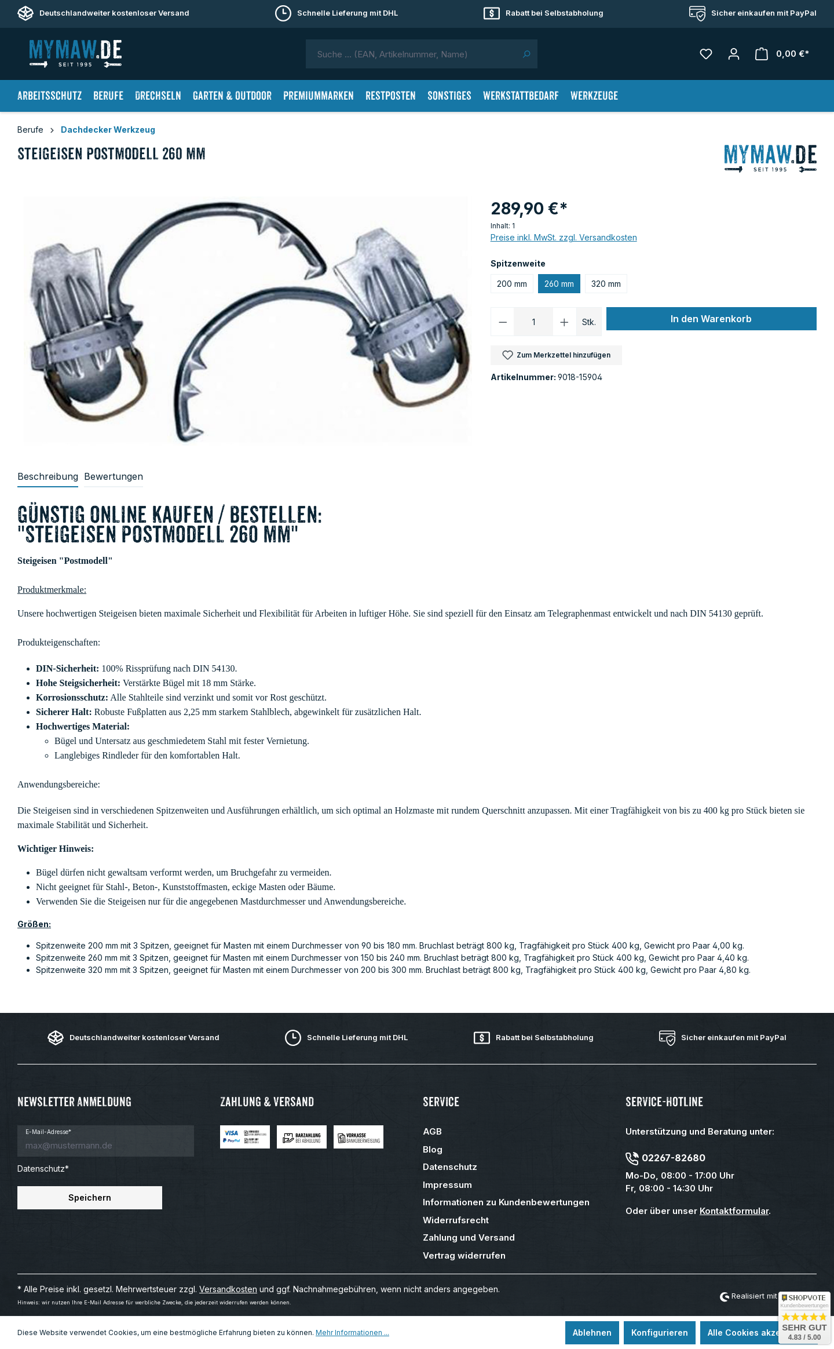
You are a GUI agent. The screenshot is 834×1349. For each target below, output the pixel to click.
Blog (432, 1149)
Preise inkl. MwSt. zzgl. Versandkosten (564, 237)
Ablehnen (592, 1332)
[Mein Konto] (734, 53)
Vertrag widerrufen (464, 1255)
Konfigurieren (659, 1332)
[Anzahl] (533, 321)
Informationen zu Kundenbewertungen (506, 1202)
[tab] (47, 476)
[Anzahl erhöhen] (565, 321)
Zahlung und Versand (469, 1237)
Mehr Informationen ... (352, 1332)
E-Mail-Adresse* (48, 1131)
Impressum (447, 1184)
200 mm (512, 284)
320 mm (606, 284)
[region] (248, 321)
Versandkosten (228, 1289)
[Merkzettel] (706, 53)
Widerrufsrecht (456, 1220)
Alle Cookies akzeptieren (759, 1332)
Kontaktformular (734, 1210)
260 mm (559, 284)
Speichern (89, 1197)
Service (441, 1102)
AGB (432, 1131)
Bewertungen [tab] (113, 476)
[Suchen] (526, 53)
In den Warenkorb (711, 319)
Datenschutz (450, 1166)
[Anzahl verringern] (503, 321)
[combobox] (410, 53)
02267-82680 (673, 1158)
